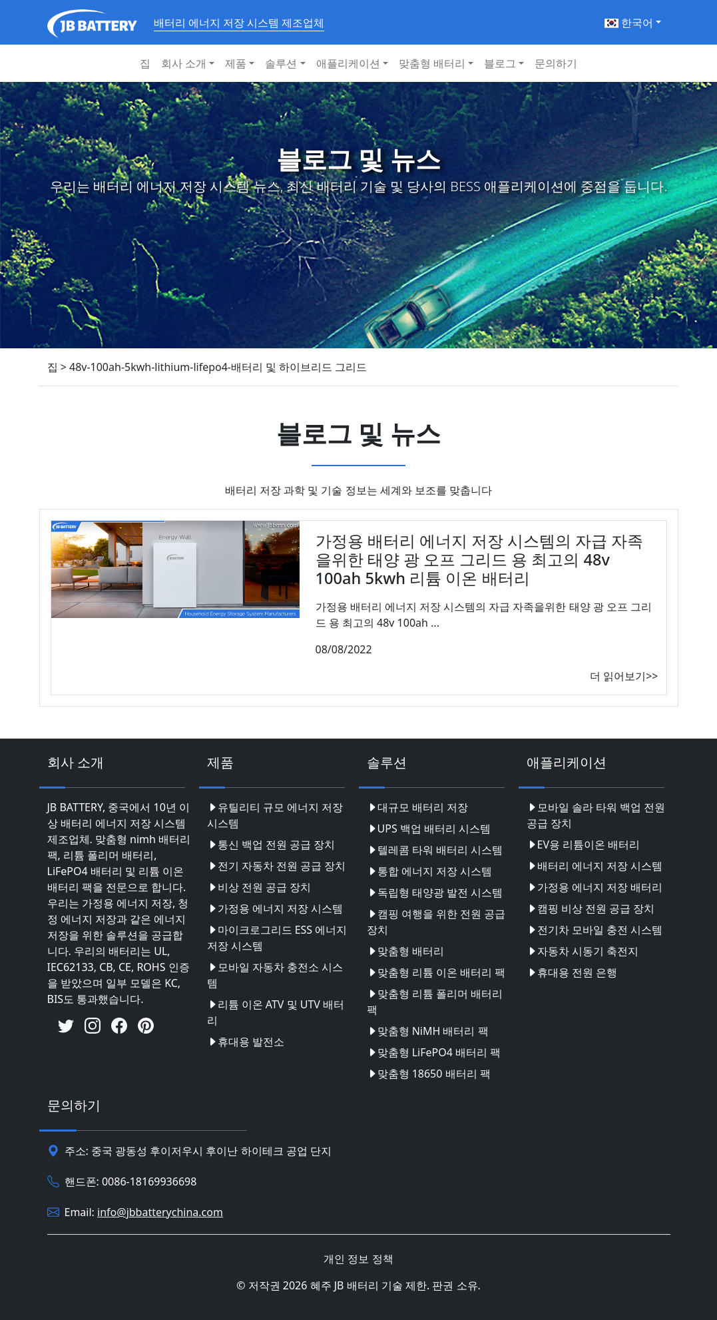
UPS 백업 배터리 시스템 (429, 828)
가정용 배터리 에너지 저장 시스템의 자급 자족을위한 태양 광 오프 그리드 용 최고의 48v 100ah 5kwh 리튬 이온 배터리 (480, 559)
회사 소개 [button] (183, 63)
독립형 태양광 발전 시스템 (435, 892)
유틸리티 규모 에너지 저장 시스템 (275, 815)
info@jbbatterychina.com (160, 1212)
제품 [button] (235, 63)
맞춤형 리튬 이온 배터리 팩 (436, 972)
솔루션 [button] (281, 63)
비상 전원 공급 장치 (259, 887)
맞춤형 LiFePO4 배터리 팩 (434, 1052)
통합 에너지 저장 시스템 (429, 871)
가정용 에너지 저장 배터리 (594, 887)
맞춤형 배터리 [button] (432, 63)
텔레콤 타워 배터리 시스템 (435, 849)
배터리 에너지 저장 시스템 (594, 865)
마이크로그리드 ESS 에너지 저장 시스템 (277, 937)
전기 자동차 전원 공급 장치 (276, 865)
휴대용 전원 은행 (572, 972)
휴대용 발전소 (245, 1041)
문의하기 (556, 63)
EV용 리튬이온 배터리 (583, 844)
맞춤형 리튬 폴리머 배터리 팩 (435, 1001)
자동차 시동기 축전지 (582, 951)
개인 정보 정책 (358, 1258)
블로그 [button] (500, 63)
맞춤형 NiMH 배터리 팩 (428, 1031)
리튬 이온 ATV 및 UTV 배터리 (276, 1012)
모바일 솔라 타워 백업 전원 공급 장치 (596, 815)
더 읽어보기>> (624, 676)
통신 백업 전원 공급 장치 (271, 844)
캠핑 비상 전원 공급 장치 (591, 908)
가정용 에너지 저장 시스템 (275, 908)
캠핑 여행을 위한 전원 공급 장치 (436, 921)
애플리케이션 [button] (348, 63)
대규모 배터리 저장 (417, 807)
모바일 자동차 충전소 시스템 (275, 975)
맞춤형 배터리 (405, 951)
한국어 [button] (628, 22)
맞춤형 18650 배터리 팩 (429, 1073)
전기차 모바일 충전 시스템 (594, 929)
